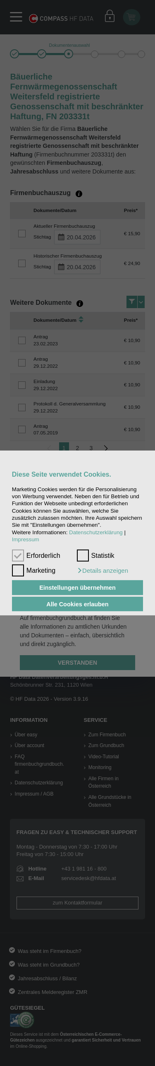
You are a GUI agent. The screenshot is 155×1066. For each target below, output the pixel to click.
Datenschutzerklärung (96, 532)
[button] (102, 570)
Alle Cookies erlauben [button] (77, 604)
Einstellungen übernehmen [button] (77, 587)
